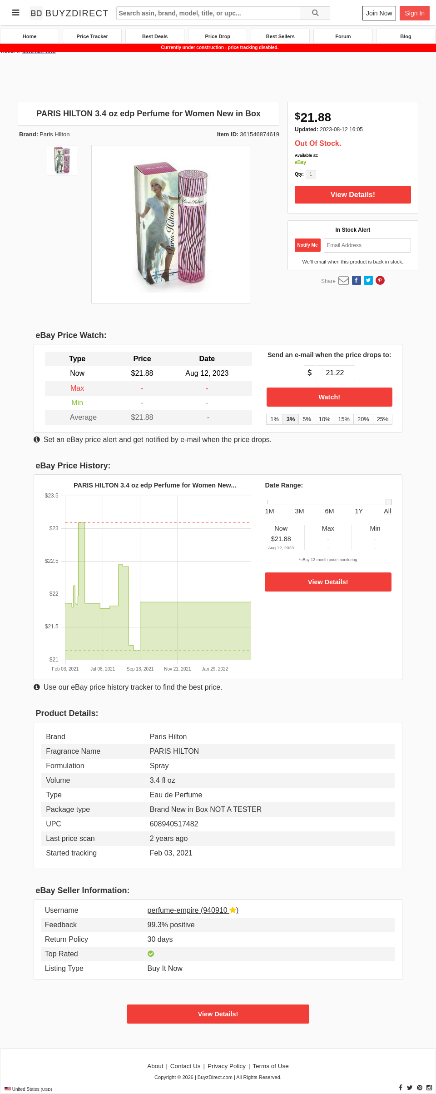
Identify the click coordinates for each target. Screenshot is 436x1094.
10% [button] (325, 419)
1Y (359, 511)
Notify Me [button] (307, 245)
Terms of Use (271, 1066)
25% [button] (383, 419)
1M (269, 511)
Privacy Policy (227, 1066)
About (155, 1066)
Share (328, 281)
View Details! (353, 195)
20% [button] (363, 419)
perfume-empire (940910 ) (193, 910)
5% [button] (306, 419)
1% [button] (274, 419)
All (387, 511)
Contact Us (185, 1066)
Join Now (379, 13)
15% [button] (344, 419)
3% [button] (291, 419)
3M (299, 511)
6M (329, 511)
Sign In (415, 13)
